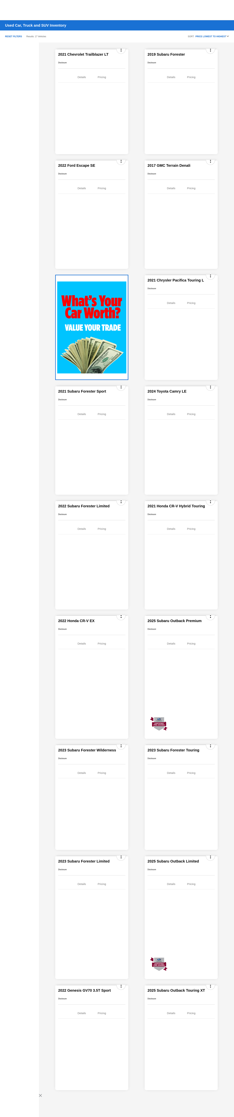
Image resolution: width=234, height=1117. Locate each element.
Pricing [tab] (102, 77)
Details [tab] (82, 77)
